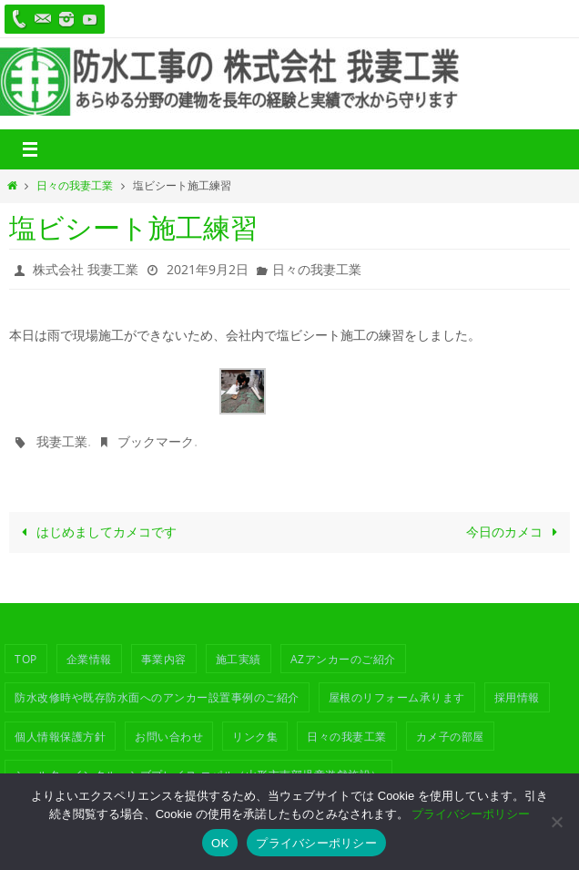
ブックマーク (155, 441)
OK (220, 843)
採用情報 (517, 697)
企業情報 (89, 658)
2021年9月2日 (208, 269)
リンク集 (255, 736)
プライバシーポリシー (470, 814)
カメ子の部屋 (450, 736)
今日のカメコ (515, 531)
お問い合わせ (169, 736)
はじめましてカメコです (96, 531)
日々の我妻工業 (74, 185)
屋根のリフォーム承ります (397, 697)
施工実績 (238, 658)
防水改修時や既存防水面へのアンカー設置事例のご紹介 (157, 697)
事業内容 (164, 658)
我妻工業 (61, 441)
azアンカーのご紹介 (343, 658)
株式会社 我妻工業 (85, 269)
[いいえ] (556, 822)
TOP (26, 658)
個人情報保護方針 (60, 736)
